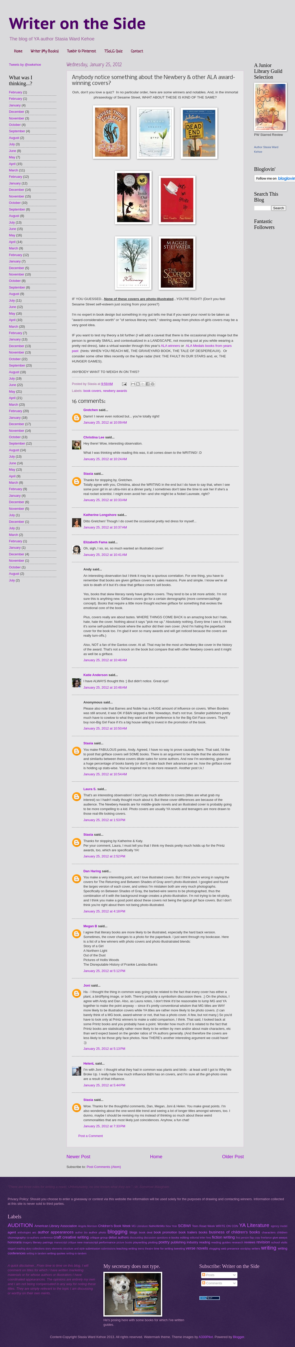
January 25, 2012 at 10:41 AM (105, 555)
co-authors (33, 1237)
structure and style (74, 1248)
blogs (133, 1232)
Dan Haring (92, 871)
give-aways (279, 1237)
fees (208, 1237)
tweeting (179, 1248)
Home (18, 51)
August (14, 138)
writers (256, 1248)
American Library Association (56, 1226)
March (13, 170)
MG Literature (140, 1226)
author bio (81, 1232)
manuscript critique (65, 1242)
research (237, 1242)
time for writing (163, 1248)
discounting (136, 1237)
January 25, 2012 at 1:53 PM (104, 820)
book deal (145, 1232)
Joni (86, 985)
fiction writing (223, 1237)
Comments (212, 1283)
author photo (97, 1232)
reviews (249, 1242)
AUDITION (20, 1225)
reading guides (221, 1242)
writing (268, 1248)
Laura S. (89, 789)
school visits (279, 1242)
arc (34, 1232)
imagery (27, 1242)
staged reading (16, 1248)
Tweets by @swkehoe (25, 65)
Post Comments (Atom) (104, 1167)
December (16, 112)
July (12, 144)
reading (204, 1242)
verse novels (197, 1248)
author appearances (56, 1232)
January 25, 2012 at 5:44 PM (104, 1085)
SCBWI (184, 1225)
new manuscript (87, 1242)
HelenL (88, 1063)
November (16, 118)
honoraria (14, 1242)
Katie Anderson (95, 675)
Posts (208, 1275)
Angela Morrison (87, 1226)
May (12, 157)
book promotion (165, 1232)
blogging (117, 1231)
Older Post (233, 1156)
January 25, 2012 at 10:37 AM (105, 527)
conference (46, 1237)
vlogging (214, 1248)
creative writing (75, 1237)
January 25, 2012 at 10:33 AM (105, 500)
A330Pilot (206, 1337)
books (203, 1232)
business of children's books (234, 1232)
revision (263, 1242)
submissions (108, 1248)
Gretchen (90, 410)
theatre (149, 1248)
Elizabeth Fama (95, 542)
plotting (153, 1242)
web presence (230, 1248)
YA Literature (254, 1225)
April (12, 164)
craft (57, 1237)
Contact (137, 51)
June (12, 151)
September (17, 131)
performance (107, 1242)
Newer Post (78, 1156)
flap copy (255, 1237)
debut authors (118, 1237)
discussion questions (156, 1237)
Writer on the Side (77, 23)
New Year (171, 1226)
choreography (17, 1237)
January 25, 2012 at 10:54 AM (105, 774)
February (15, 92)
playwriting (140, 1242)
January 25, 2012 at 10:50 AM (105, 728)
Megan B (90, 926)
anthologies (24, 1232)
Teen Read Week (203, 1226)
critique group (99, 1237)
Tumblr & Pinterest (81, 51)
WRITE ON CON (227, 1226)
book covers (92, 391)
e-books (174, 1237)
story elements (53, 1248)
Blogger (238, 1337)
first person (242, 1237)
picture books (124, 1242)
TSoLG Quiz (113, 51)
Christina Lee (93, 437)
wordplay (245, 1248)
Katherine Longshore (99, 515)
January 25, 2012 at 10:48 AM (105, 687)
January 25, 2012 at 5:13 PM (104, 1049)
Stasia (88, 474)
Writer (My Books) (45, 51)
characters (269, 1232)
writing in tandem (37, 1253)
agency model (279, 1226)
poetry (164, 1242)
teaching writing (126, 1248)
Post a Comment (90, 1136)
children (282, 1232)
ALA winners (170, 346)
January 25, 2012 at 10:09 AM (105, 422)
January (15, 105)
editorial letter (197, 1237)
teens (141, 1248)
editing (184, 1237)
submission (92, 1248)
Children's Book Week (114, 1226)
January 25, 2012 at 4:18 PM (104, 911)
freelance (266, 1237)
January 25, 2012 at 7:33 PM (104, 1126)
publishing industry (184, 1242)
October (15, 125)
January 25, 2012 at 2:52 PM (104, 856)
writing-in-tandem (76, 1253)
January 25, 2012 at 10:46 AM (105, 660)
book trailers (188, 1232)
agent (12, 1232)
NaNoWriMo (157, 1226)
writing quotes (56, 1253)
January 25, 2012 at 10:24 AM (105, 459)
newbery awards (115, 391)
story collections (35, 1248)
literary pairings (43, 1242)
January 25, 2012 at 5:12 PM (104, 971)
